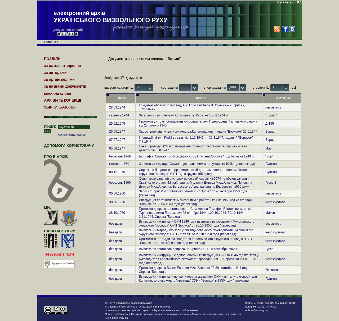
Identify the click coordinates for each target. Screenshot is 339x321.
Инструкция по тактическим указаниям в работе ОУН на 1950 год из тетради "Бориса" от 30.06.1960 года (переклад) (195, 202)
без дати (115, 223)
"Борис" (270, 115)
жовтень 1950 (119, 164)
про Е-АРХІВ (59, 159)
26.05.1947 (117, 131)
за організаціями (59, 79)
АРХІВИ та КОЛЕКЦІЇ (62, 100)
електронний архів (110, 17)
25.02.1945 (117, 123)
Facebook (284, 29)
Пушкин (271, 164)
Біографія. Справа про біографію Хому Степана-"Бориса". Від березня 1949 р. (197, 156)
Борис (269, 131)
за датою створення (62, 66)
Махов (270, 213)
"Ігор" (269, 156)
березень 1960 (120, 182)
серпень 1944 (119, 115)
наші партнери (59, 231)
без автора (273, 107)
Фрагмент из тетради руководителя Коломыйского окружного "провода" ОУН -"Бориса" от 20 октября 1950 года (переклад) (196, 241)
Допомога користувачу (69, 145)
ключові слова (57, 93)
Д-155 (269, 123)
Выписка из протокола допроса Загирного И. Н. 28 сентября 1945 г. (188, 249)
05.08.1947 (117, 148)
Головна (50, 42)
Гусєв (269, 249)
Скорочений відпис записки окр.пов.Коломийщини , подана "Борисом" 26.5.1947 (198, 131)
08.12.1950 (117, 172)
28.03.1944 (117, 107)
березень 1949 (120, 156)
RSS (277, 29)
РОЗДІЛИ (52, 59)
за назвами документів (65, 86)
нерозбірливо (275, 202)
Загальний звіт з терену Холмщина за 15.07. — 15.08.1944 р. (184, 115)
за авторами (55, 72)
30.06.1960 (117, 193)
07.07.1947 (117, 140)
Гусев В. (271, 182)
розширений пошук (71, 135)
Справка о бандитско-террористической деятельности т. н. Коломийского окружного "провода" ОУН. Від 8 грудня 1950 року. (193, 172)
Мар (268, 148)
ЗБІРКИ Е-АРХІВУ (59, 107)
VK (292, 29)
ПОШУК (50, 127)
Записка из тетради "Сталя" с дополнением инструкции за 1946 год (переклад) (197, 164)
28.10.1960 (117, 213)
